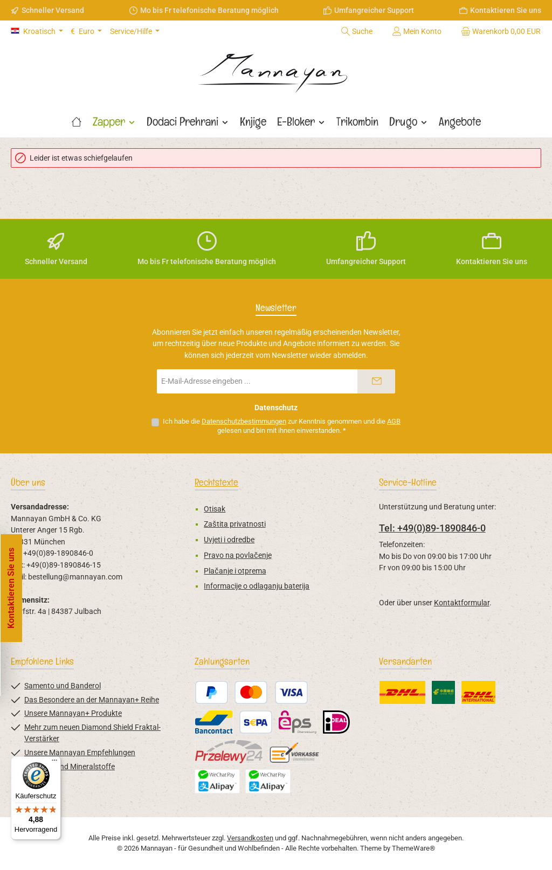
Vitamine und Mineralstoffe (69, 766)
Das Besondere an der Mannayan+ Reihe (91, 700)
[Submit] (376, 381)
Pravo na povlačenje (237, 555)
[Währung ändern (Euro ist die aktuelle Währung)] (86, 31)
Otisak (214, 509)
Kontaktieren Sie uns (505, 10)
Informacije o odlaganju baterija (256, 586)
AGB (394, 421)
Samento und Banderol (62, 686)
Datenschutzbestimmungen (244, 421)
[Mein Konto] (416, 31)
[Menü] (54, 762)
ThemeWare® (413, 848)
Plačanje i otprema (235, 571)
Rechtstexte (216, 482)
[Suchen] (357, 31)
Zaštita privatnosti (234, 524)
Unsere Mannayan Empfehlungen (79, 752)
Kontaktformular (461, 602)
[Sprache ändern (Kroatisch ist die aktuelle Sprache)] (37, 31)
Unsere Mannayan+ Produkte (73, 713)
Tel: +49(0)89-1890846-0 (432, 528)
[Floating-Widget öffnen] (12, 588)
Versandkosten (250, 838)
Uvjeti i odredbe (229, 539)
